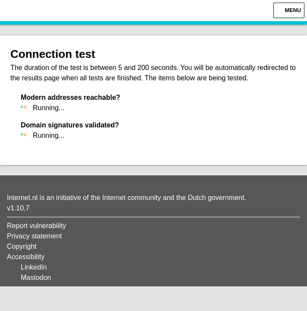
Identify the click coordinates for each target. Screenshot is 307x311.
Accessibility (25, 256)
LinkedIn (34, 267)
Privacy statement (34, 236)
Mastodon (36, 277)
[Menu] (288, 10)
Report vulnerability (36, 225)
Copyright (21, 246)
